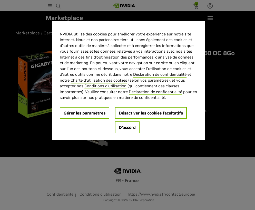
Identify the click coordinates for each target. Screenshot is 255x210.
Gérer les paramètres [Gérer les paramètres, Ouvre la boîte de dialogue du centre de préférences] (84, 113)
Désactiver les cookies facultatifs (151, 113)
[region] (128, 80)
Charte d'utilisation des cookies (99, 80)
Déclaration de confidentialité (160, 74)
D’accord (127, 127)
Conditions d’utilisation (105, 85)
